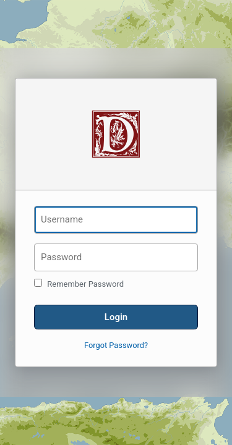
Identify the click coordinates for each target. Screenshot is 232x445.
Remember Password (79, 284)
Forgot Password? (116, 345)
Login (116, 317)
